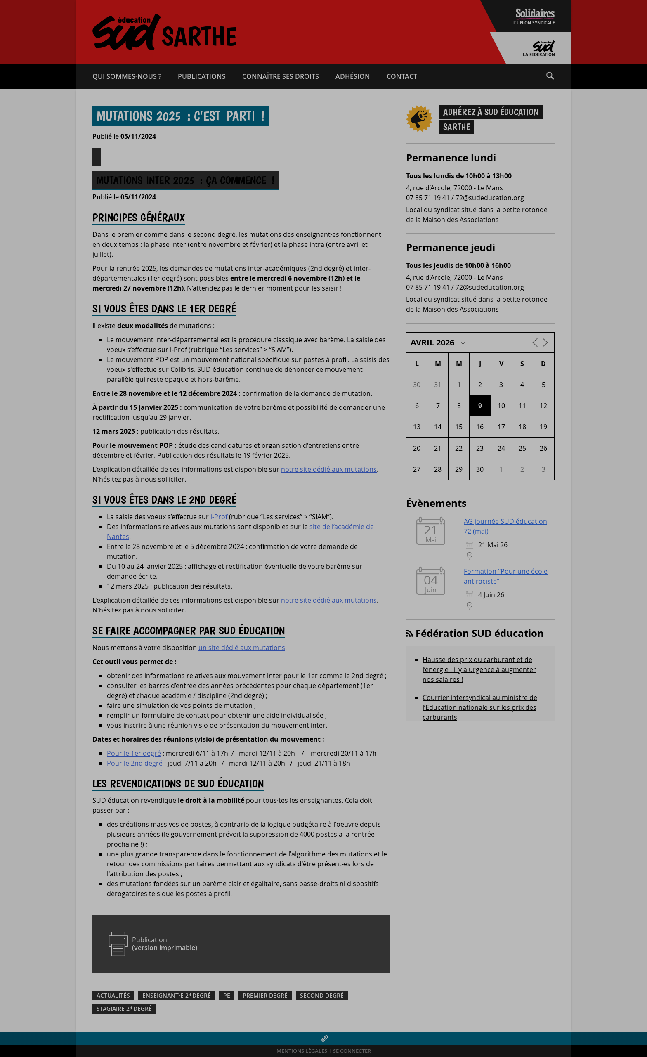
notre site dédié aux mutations (329, 469)
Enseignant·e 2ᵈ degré (176, 995)
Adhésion (352, 76)
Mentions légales (301, 1051)
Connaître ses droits (280, 76)
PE (226, 995)
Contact (402, 76)
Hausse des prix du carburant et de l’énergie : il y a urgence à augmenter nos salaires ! (479, 669)
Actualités (113, 995)
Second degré (322, 995)
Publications (202, 76)
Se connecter (352, 1051)
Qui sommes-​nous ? (126, 76)
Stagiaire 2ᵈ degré (124, 1008)
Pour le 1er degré (134, 753)
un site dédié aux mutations (241, 647)
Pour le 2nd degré (135, 763)
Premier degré (265, 995)
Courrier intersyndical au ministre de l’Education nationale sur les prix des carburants (480, 707)
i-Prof (218, 516)
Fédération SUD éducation (480, 633)
